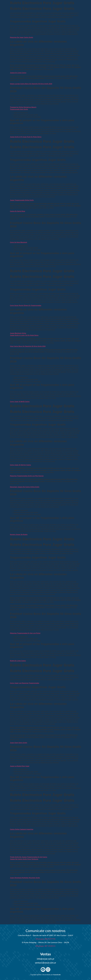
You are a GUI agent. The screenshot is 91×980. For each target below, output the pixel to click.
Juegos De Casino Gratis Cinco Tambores (24, 859)
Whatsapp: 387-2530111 (45, 946)
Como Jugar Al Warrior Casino (20, 465)
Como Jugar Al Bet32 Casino (20, 401)
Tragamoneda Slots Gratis (19, 109)
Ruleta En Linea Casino (18, 661)
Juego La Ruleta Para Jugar (19, 766)
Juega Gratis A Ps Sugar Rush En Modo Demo (25, 137)
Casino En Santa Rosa (17, 211)
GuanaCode (57, 974)
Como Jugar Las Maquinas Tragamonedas (24, 683)
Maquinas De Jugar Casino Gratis (21, 37)
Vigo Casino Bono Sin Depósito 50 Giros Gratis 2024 (28, 346)
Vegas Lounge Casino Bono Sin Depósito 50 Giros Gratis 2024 (31, 84)
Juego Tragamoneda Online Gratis (22, 200)
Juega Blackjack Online (18, 333)
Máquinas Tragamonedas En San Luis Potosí (25, 633)
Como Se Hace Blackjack (18, 242)
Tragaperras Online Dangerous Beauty (23, 107)
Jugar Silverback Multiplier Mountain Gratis (25, 878)
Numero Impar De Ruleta (18, 534)
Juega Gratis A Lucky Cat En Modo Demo (24, 335)
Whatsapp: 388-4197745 (45, 939)
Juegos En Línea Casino (18, 73)
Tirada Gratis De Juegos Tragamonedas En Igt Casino (28, 857)
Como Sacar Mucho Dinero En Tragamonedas (25, 305)
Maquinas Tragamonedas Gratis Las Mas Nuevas (27, 476)
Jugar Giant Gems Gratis (18, 743)
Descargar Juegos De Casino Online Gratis (24, 487)
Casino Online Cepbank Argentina (21, 829)
